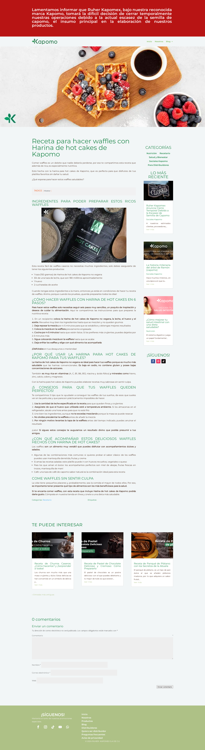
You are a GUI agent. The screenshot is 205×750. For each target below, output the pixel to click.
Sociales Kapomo (158, 161)
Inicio (149, 41)
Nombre (36, 665)
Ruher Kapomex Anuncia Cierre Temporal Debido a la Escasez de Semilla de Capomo (157, 210)
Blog (168, 41)
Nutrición (152, 154)
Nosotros (159, 41)
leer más (150, 229)
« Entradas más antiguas (43, 594)
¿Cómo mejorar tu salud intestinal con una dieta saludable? (157, 323)
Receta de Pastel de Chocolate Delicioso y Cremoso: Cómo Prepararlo (102, 566)
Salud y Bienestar (158, 157)
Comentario (102, 635)
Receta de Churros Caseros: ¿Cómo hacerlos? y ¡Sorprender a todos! (53, 566)
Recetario (47, 500)
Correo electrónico (41, 673)
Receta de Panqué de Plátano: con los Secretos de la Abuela (152, 564)
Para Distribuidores (158, 165)
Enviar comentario (165, 687)
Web (34, 680)
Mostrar (47, 191)
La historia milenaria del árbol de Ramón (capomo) (158, 267)
